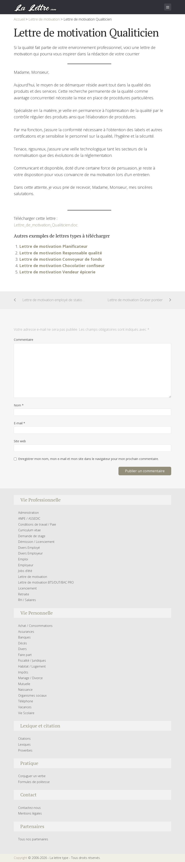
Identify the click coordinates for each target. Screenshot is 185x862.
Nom (19, 405)
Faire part (25, 655)
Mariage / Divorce (30, 678)
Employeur (25, 565)
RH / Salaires (27, 600)
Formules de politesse (34, 782)
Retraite (23, 594)
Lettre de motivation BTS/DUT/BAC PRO (46, 582)
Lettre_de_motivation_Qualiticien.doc (46, 224)
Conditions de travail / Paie (37, 524)
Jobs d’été (25, 571)
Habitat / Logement (32, 666)
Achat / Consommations (35, 626)
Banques (24, 637)
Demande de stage (31, 536)
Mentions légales (30, 813)
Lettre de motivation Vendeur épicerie (57, 272)
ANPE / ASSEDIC (29, 518)
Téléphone (25, 701)
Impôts (23, 672)
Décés (22, 643)
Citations (24, 738)
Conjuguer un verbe (32, 776)
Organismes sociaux (32, 695)
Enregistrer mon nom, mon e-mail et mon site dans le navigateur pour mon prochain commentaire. (88, 459)
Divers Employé (29, 548)
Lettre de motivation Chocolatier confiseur (62, 265)
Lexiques (24, 744)
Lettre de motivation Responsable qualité (60, 252)
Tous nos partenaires (33, 839)
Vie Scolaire (26, 713)
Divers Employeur (30, 553)
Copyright (20, 858)
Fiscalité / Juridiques (32, 660)
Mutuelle (24, 684)
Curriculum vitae (29, 530)
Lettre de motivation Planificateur (53, 246)
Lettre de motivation (32, 577)
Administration (28, 513)
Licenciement (27, 588)
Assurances (26, 631)
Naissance (25, 689)
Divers (22, 649)
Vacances (25, 707)
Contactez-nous (29, 808)
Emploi (23, 559)
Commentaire (23, 339)
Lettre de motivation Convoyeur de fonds (60, 259)
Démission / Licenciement (36, 542)
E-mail (19, 423)
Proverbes (25, 750)
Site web (20, 441)
